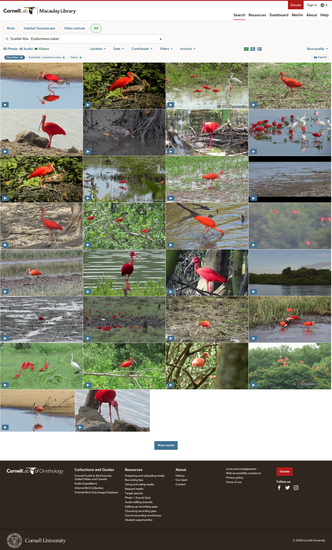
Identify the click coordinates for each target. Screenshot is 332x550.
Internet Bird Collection (89, 488)
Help (324, 15)
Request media (134, 488)
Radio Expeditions (86, 483)
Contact (180, 484)
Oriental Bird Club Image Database (96, 492)
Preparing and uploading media (145, 475)
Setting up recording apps (141, 506)
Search (239, 15)
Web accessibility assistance (243, 473)
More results (166, 445)
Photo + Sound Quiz (138, 497)
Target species (134, 493)
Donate (295, 5)
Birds (11, 28)
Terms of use (234, 482)
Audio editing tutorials (139, 502)
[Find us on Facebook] (279, 487)
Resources (257, 15)
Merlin (297, 15)
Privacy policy (234, 477)
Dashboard (279, 15)
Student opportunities (138, 520)
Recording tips (134, 480)
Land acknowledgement (241, 469)
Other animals (74, 28)
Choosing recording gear (141, 511)
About (311, 15)
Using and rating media (139, 484)
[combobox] (83, 39)
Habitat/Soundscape (39, 28)
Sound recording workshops (143, 515)
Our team (181, 480)
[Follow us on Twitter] (287, 487)
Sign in (312, 5)
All (96, 28)
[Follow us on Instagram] (296, 487)
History (180, 475)
